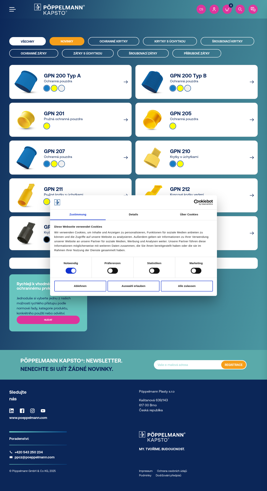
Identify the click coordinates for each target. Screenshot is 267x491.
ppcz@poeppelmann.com (35, 457)
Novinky (67, 41)
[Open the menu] (12, 9)
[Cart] (227, 9)
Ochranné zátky (34, 53)
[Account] (214, 9)
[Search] (240, 9)
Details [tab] (133, 214)
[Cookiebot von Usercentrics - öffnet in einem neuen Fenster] (196, 202)
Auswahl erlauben (133, 286)
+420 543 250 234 (29, 452)
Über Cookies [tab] (189, 214)
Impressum (146, 470)
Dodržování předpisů (168, 475)
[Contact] (253, 9)
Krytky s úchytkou (169, 41)
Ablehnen (80, 286)
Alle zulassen (187, 286)
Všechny (27, 41)
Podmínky (145, 475)
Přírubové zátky (197, 53)
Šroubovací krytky (227, 41)
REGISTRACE (234, 364)
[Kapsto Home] (59, 9)
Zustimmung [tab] (78, 214)
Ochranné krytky (114, 41)
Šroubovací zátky (143, 53)
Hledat (48, 320)
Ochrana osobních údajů (172, 470)
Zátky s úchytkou (87, 53)
